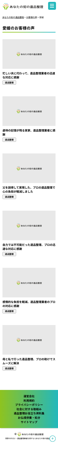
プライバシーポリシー (29, 405)
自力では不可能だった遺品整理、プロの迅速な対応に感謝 (28, 247)
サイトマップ (29, 422)
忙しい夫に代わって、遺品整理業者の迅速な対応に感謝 (28, 75)
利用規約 (29, 400)
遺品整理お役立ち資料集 (29, 413)
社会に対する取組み (29, 409)
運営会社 (29, 396)
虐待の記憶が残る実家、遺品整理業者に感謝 (28, 132)
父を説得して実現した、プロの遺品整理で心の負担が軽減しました (28, 189)
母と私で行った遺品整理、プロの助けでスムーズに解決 (28, 361)
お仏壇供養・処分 (29, 418)
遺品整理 (9, 82)
